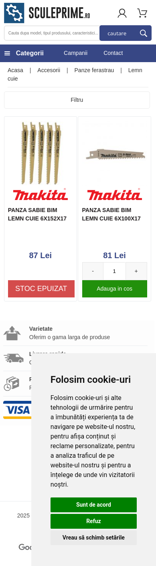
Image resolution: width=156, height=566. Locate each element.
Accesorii (48, 70)
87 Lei (40, 255)
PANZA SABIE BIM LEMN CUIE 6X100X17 (111, 214)
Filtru (77, 100)
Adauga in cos (114, 288)
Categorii (30, 53)
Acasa (15, 70)
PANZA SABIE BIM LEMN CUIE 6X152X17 (37, 214)
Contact (113, 53)
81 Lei (114, 255)
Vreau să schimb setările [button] (94, 537)
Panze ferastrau (94, 70)
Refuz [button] (93, 521)
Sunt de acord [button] (93, 504)
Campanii (75, 53)
